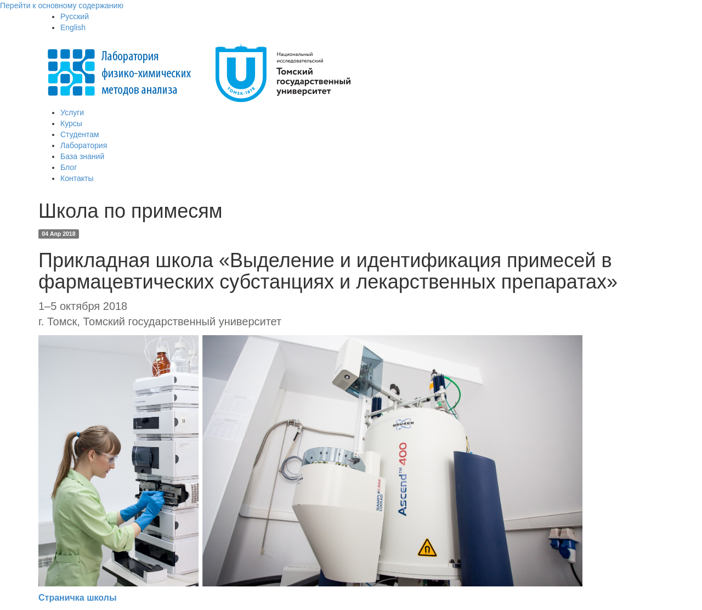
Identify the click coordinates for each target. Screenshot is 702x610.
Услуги (72, 112)
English (73, 27)
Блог (68, 167)
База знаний (82, 156)
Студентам (79, 134)
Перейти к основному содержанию (61, 5)
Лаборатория (83, 145)
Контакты (76, 178)
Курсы (71, 123)
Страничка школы (77, 597)
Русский (74, 16)
